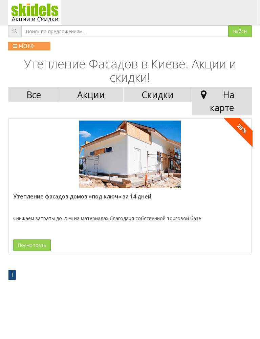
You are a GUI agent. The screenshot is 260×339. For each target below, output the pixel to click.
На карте (216, 101)
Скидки (158, 95)
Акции (91, 95)
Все (33, 95)
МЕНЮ (23, 46)
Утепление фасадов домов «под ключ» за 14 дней (82, 196)
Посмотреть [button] (32, 245)
